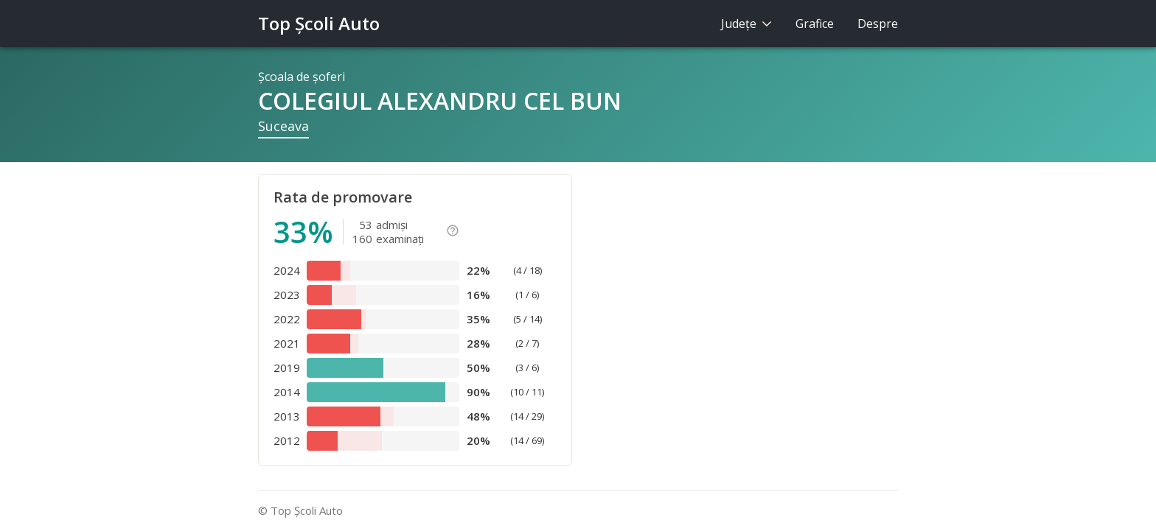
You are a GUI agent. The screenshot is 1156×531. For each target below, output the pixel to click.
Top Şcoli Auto (319, 23)
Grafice (814, 23)
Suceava (283, 126)
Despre (877, 23)
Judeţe (746, 23)
